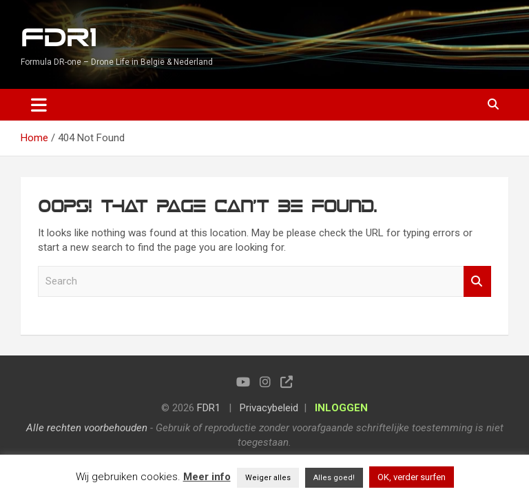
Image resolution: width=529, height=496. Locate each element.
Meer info (207, 477)
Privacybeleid (269, 408)
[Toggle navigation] (39, 105)
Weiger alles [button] (268, 477)
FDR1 (58, 38)
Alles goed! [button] (334, 477)
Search (477, 281)
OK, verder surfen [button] (411, 477)
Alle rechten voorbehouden (86, 428)
